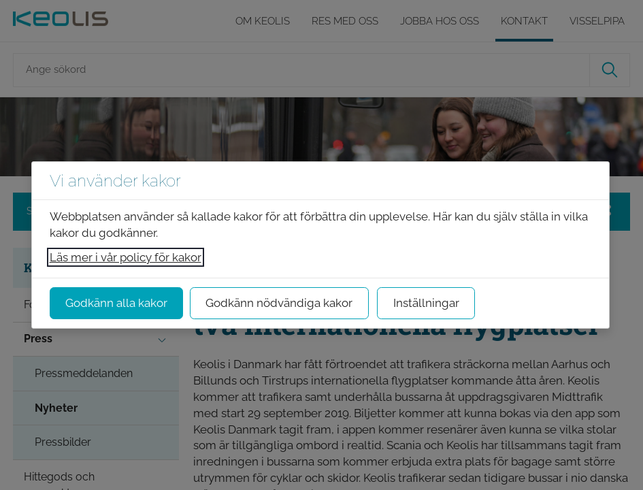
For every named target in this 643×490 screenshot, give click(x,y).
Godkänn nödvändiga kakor (278, 303)
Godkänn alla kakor (116, 303)
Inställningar (426, 303)
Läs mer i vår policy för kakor (125, 257)
